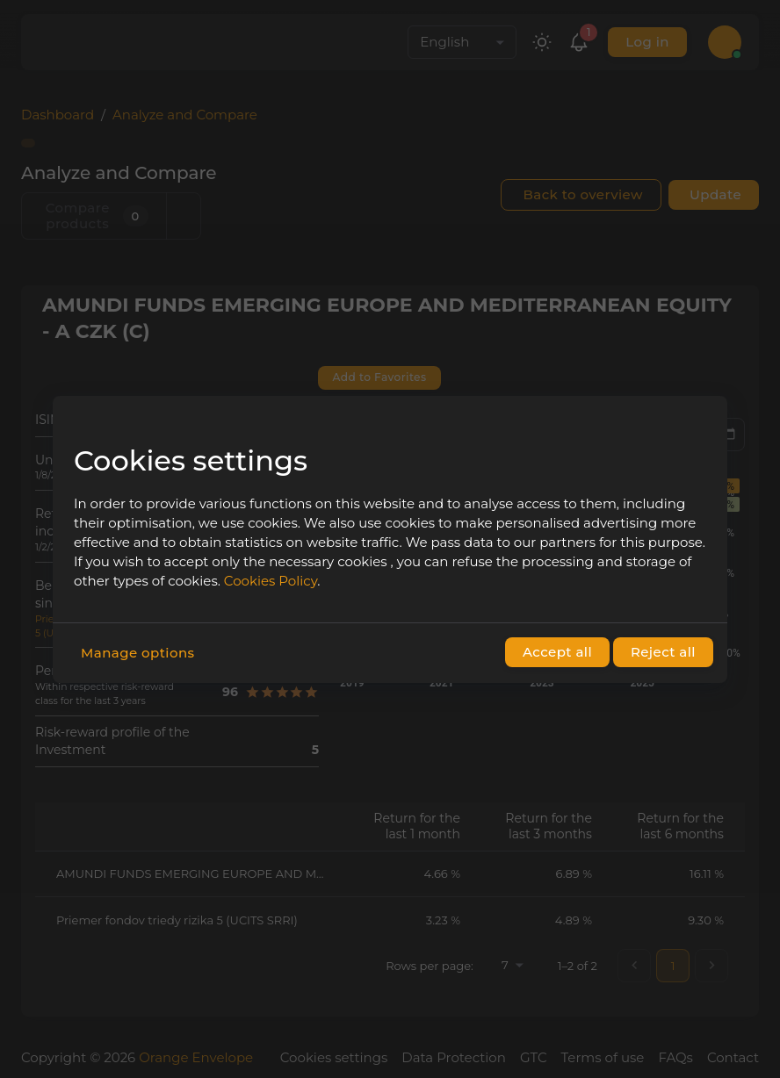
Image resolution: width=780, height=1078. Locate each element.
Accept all (557, 652)
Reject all (663, 652)
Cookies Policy (270, 580)
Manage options (137, 653)
